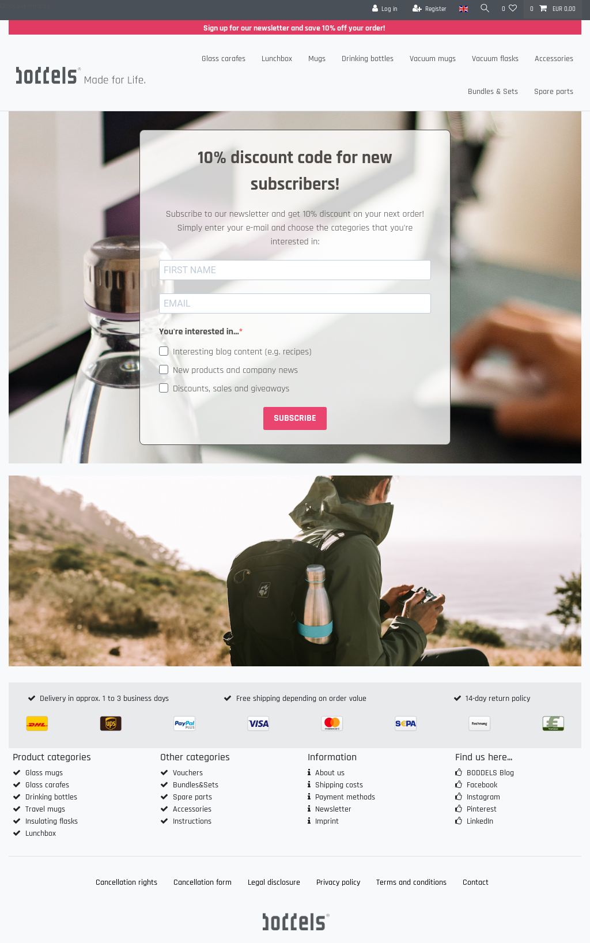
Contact (476, 882)
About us (330, 773)
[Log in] (383, 9)
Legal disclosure (274, 882)
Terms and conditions (411, 882)
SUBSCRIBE (295, 418)
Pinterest (482, 809)
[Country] (461, 9)
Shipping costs (339, 785)
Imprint (327, 821)
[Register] (427, 9)
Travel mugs (45, 809)
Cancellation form (202, 882)
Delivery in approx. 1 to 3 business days (104, 698)
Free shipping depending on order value (301, 698)
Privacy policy (338, 882)
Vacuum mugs (433, 59)
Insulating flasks (51, 821)
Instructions (192, 821)
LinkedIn (480, 821)
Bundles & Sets (493, 91)
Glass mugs (44, 773)
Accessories (554, 59)
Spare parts (553, 91)
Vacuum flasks (495, 59)
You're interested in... (199, 332)
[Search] (484, 9)
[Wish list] (510, 9)
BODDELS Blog (490, 773)
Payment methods (345, 797)
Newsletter (333, 809)
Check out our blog (25, 6)
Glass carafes (223, 59)
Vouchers (188, 773)
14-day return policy (498, 698)
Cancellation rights (126, 882)
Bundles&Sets (195, 785)
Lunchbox (277, 59)
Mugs (317, 59)
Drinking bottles (368, 59)
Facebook (482, 785)
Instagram (483, 797)
